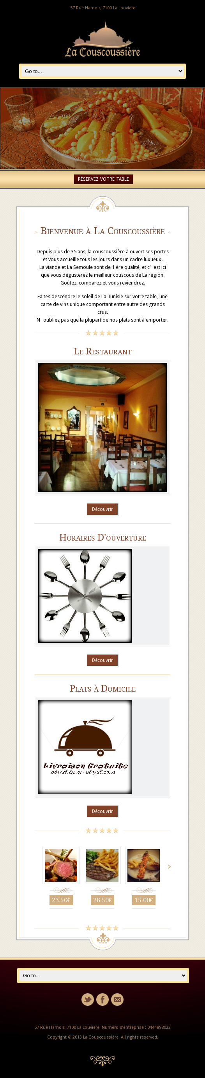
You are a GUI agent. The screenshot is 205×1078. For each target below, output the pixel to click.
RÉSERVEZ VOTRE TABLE (103, 179)
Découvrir (102, 509)
